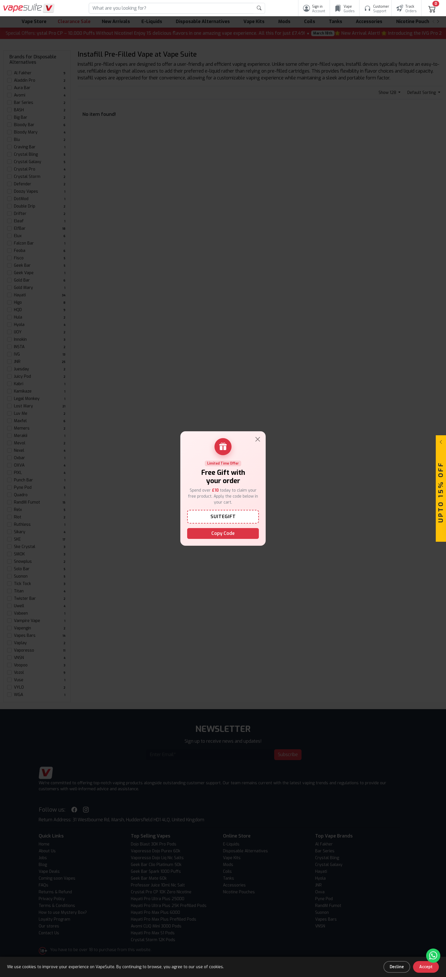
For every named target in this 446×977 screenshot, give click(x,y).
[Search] (171, 8)
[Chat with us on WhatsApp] (433, 956)
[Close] (257, 439)
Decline (397, 967)
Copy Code (223, 533)
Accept (426, 967)
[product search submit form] (259, 8)
